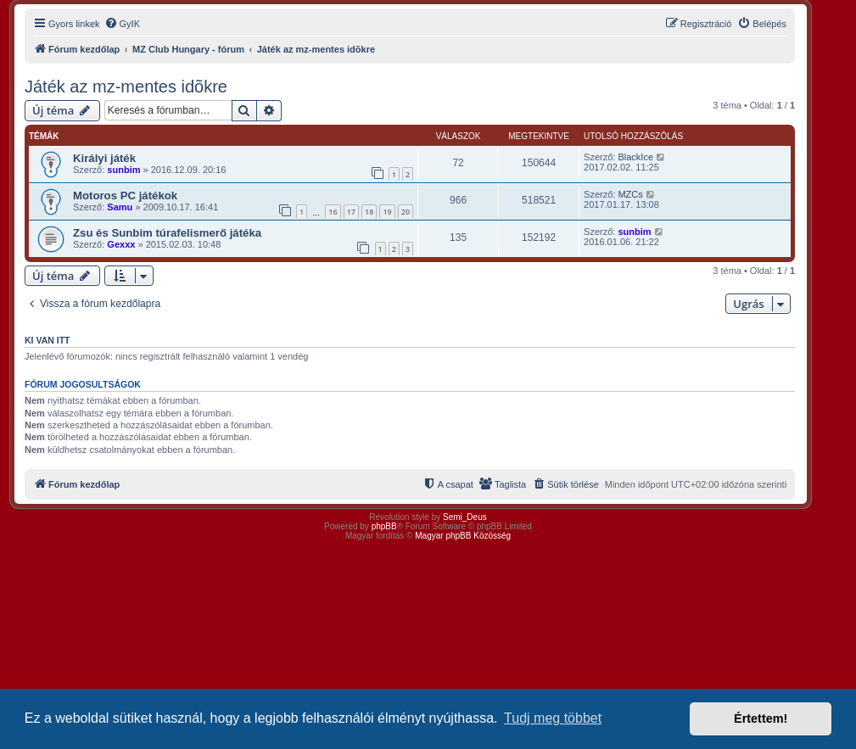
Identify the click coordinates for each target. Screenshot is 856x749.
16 (332, 211)
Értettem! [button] (760, 718)
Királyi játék (104, 158)
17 (351, 211)
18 (369, 211)
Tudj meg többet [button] (552, 718)
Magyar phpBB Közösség (463, 535)
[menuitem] (122, 24)
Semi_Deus (465, 517)
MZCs (630, 194)
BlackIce (635, 157)
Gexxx (121, 244)
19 (387, 211)
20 (405, 211)
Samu (119, 207)
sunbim (123, 170)
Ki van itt (47, 340)
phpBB (384, 526)
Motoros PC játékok (125, 195)
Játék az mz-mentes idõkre (126, 86)
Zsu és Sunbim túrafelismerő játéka (167, 232)
